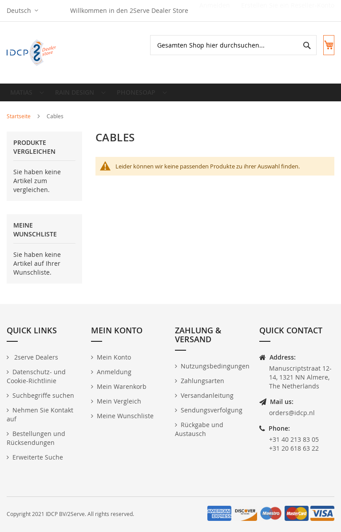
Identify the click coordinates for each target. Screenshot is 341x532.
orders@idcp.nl (292, 412)
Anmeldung (114, 372)
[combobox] (225, 45)
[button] (22, 10)
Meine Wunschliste (125, 416)
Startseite (19, 123)
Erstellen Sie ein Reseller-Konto (287, 10)
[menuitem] (26, 96)
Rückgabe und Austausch (199, 429)
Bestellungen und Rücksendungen (36, 438)
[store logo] (32, 52)
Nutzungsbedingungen (215, 366)
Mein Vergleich (119, 401)
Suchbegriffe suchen (43, 395)
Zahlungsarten (202, 380)
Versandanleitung (207, 395)
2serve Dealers (35, 357)
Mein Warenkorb (122, 386)
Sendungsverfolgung (211, 410)
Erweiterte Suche (37, 457)
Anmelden (214, 10)
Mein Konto (114, 357)
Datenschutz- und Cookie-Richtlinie (36, 376)
